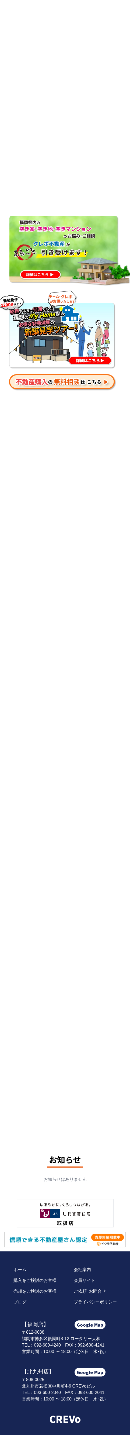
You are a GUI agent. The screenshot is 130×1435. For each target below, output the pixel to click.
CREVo (65, 1418)
